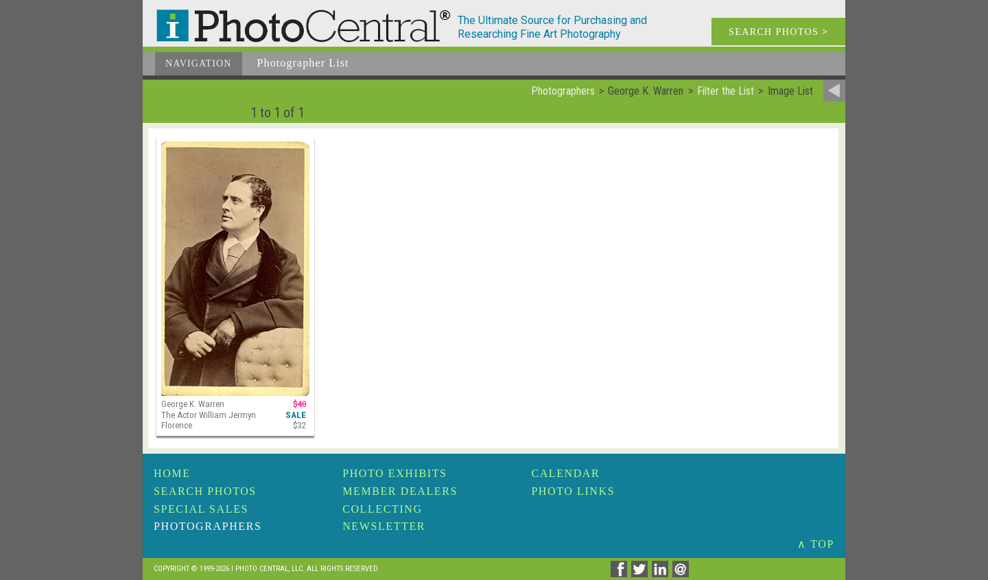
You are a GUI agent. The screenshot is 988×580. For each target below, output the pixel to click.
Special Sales (201, 509)
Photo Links (573, 491)
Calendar (565, 473)
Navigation (198, 63)
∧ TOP (815, 544)
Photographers (207, 526)
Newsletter (383, 526)
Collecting (382, 509)
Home (172, 473)
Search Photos (205, 491)
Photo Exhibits (394, 473)
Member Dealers (400, 491)
